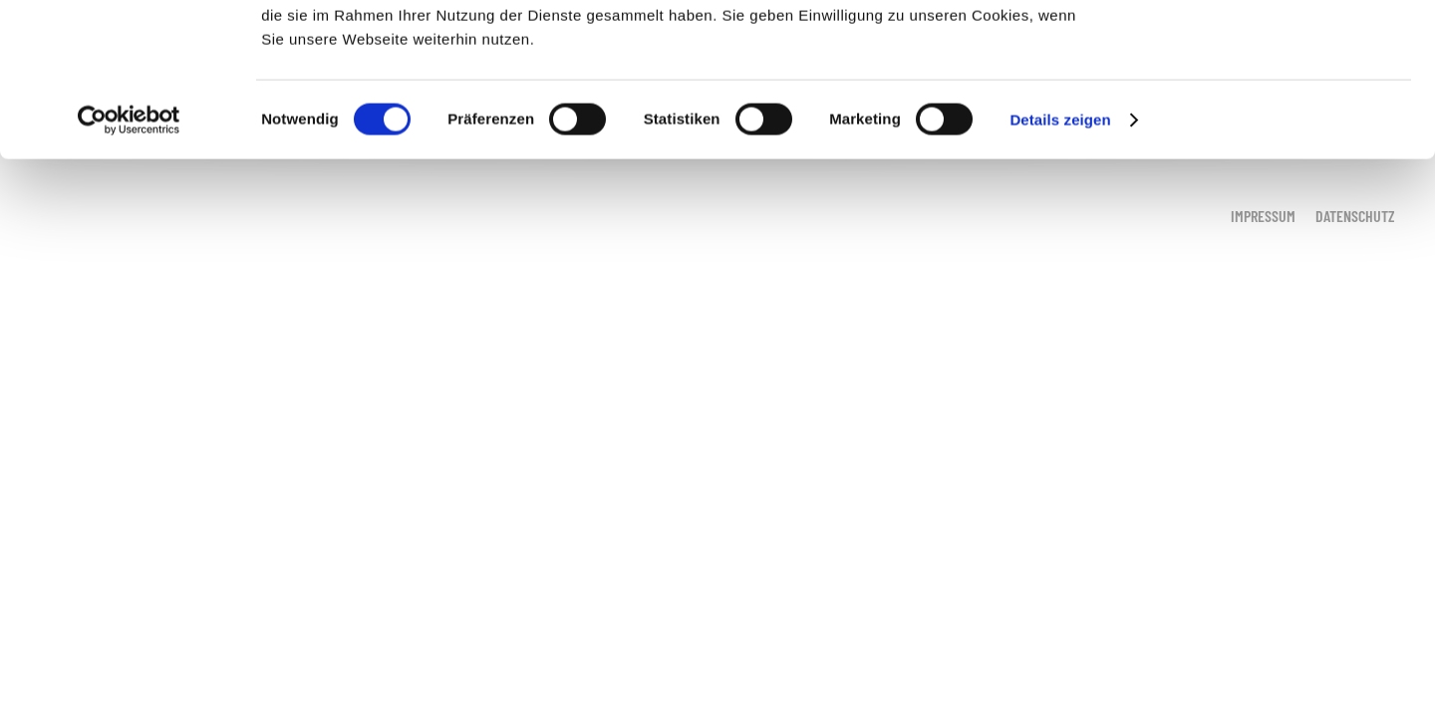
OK (1269, 49)
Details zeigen (1059, 272)
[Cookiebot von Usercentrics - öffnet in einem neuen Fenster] (129, 273)
